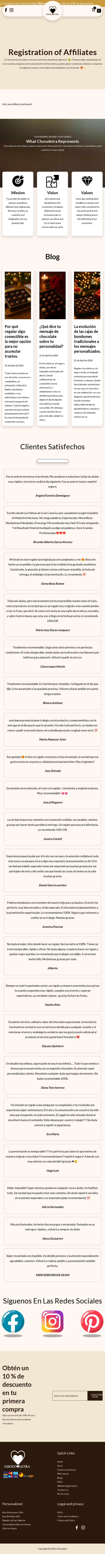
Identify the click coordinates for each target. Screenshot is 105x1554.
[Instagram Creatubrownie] (11, 11)
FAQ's (60, 1481)
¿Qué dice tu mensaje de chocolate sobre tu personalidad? (51, 336)
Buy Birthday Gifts (11, 1516)
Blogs (60, 1477)
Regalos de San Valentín (13, 1520)
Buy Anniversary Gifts (12, 1512)
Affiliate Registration (67, 1486)
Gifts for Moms (9, 1528)
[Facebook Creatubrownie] (6, 11)
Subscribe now (97, 1395)
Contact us (62, 1489)
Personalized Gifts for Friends (16, 1524)
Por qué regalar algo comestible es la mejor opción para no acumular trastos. (18, 341)
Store (60, 1465)
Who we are (63, 1473)
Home (60, 1461)
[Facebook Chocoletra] (77, 1528)
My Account (63, 1493)
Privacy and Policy (66, 1520)
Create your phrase (66, 1469)
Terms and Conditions (68, 1516)
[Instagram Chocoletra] (52, 1336)
